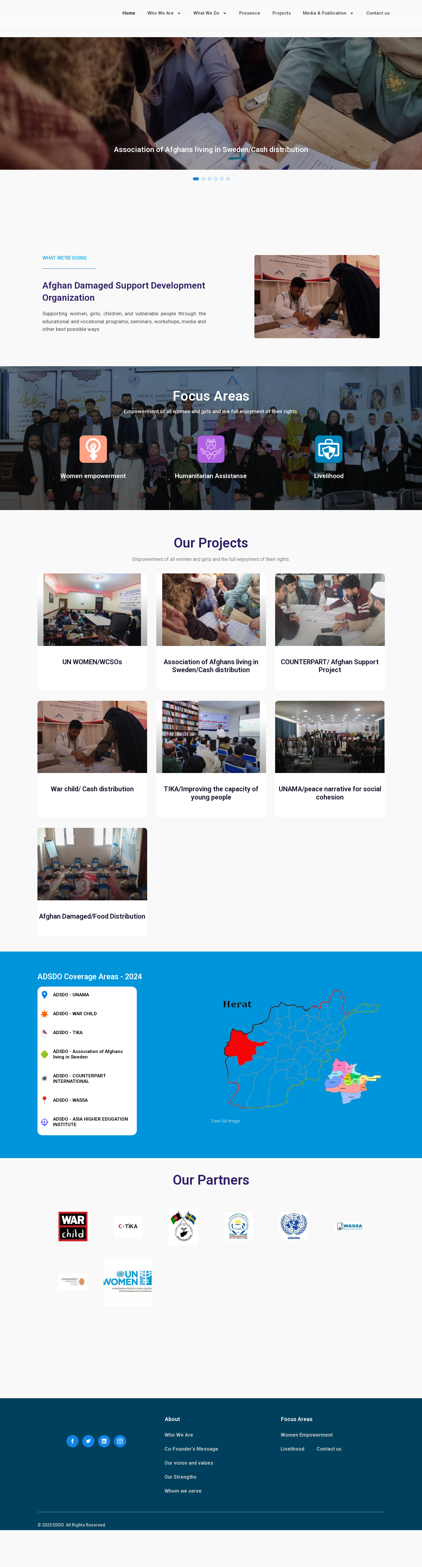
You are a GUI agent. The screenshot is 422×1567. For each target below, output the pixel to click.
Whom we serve (183, 1528)
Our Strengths (181, 1514)
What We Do (210, 14)
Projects (281, 13)
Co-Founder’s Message (191, 1486)
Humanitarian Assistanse (211, 521)
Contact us (378, 13)
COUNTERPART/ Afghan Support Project (330, 763)
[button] (196, 260)
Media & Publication (328, 14)
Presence (249, 13)
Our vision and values (189, 1500)
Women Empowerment (307, 1472)
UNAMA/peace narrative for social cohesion (330, 890)
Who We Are (164, 14)
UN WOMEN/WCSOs (92, 759)
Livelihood (329, 521)
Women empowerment (93, 521)
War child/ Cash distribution (92, 886)
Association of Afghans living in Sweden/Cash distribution (211, 231)
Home (128, 13)
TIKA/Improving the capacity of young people (211, 890)
